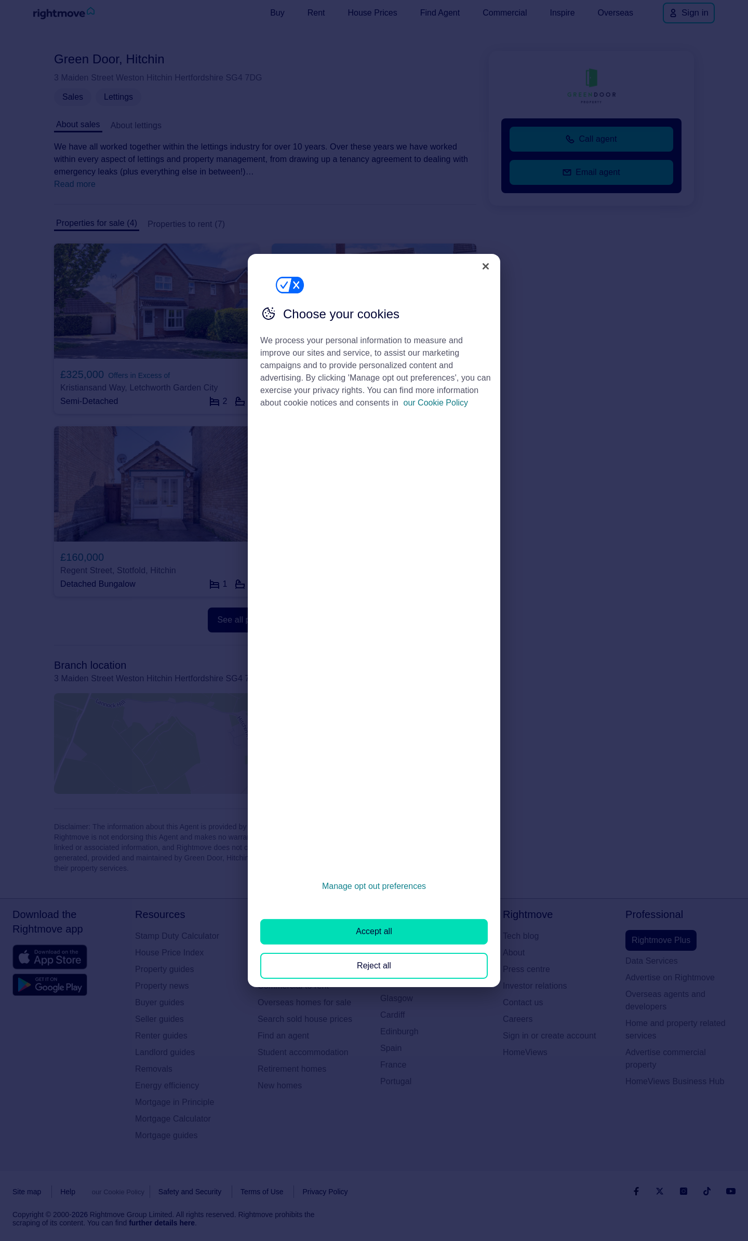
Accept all (374, 931)
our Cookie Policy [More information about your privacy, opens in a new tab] (436, 402)
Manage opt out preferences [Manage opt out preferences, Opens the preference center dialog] (374, 886)
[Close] (485, 266)
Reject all (374, 965)
